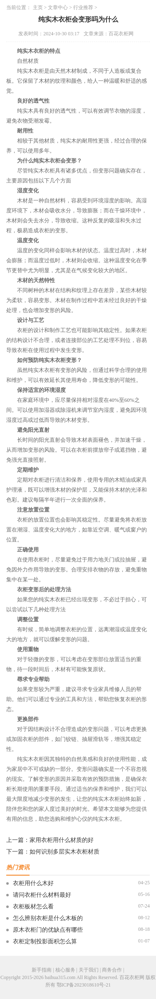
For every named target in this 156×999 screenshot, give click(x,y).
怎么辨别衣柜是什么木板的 (48, 918)
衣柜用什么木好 (33, 883)
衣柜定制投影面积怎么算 (45, 941)
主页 (38, 7)
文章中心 (58, 7)
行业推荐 (83, 7)
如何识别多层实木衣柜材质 (64, 852)
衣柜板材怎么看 (33, 906)
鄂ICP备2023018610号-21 (84, 985)
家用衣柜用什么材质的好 (62, 840)
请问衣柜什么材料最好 (42, 895)
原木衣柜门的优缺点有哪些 (48, 930)
